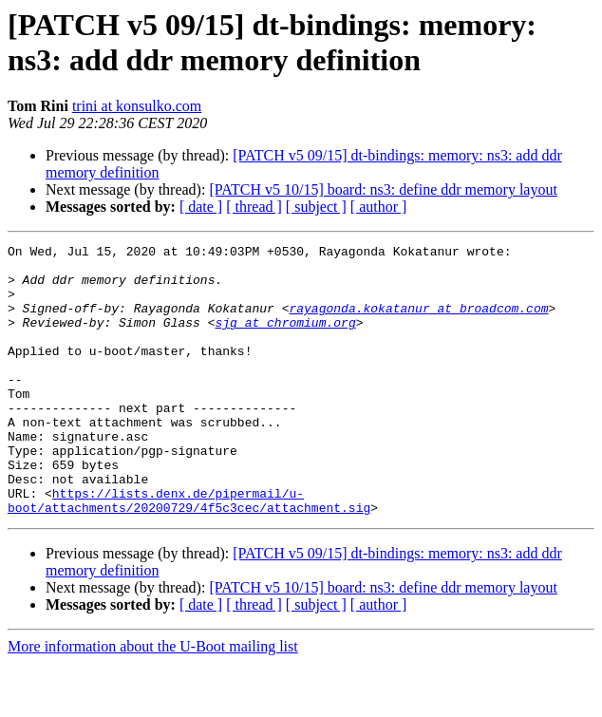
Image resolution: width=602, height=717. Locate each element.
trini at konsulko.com (136, 106)
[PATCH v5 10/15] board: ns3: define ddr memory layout (382, 189)
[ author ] (378, 206)
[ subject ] (316, 206)
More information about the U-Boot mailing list (153, 700)
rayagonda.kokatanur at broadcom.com (418, 321)
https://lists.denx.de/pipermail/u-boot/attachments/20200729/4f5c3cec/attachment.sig (189, 553)
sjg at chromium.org (285, 339)
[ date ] (200, 206)
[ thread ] (254, 206)
